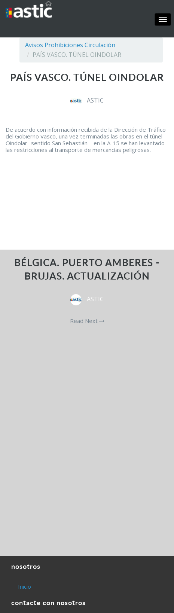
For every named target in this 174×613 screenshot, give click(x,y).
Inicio (24, 586)
